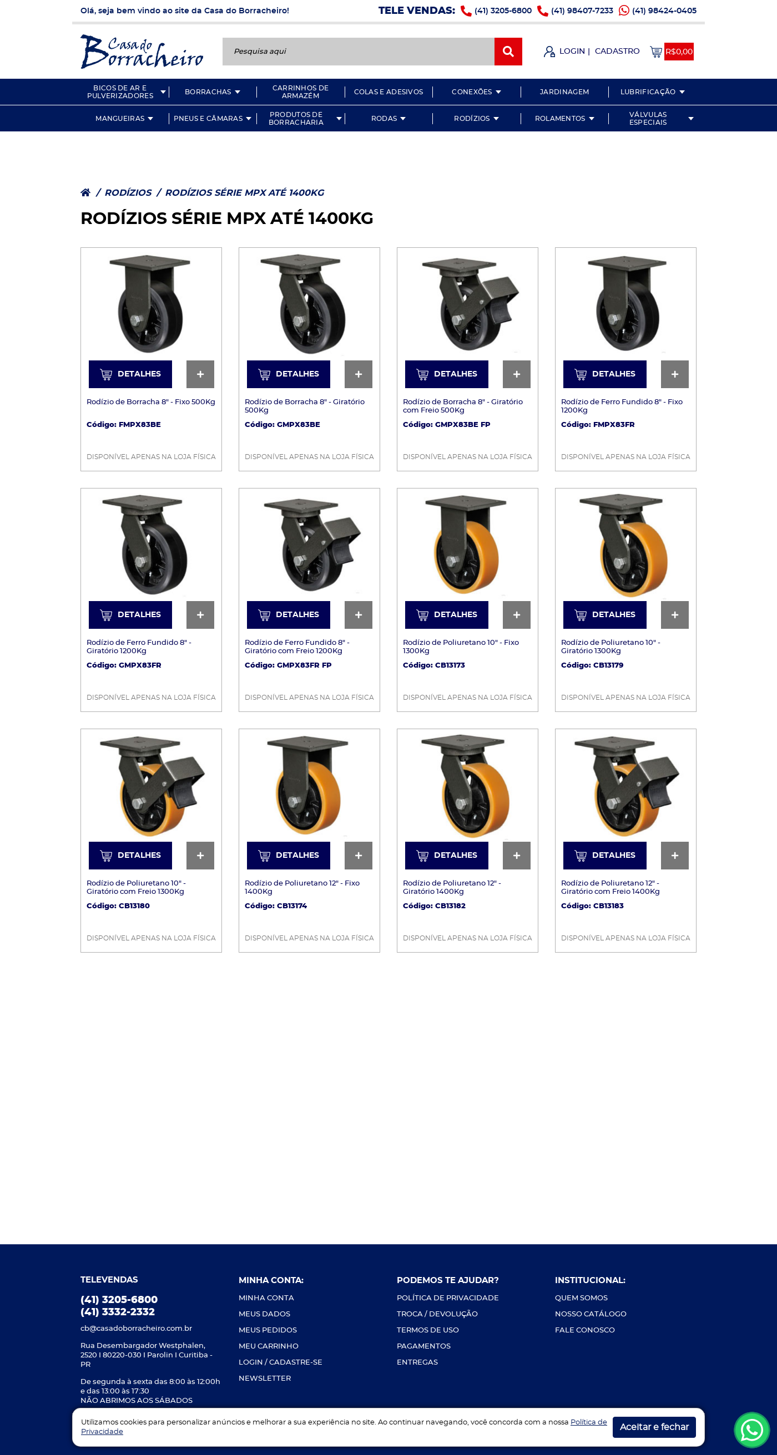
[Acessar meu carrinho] (672, 51)
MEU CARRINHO (269, 1346)
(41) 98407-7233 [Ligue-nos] (582, 11)
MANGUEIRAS (119, 118)
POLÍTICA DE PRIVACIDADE (448, 1298)
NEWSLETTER (265, 1378)
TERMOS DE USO (428, 1330)
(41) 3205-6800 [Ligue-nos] (503, 11)
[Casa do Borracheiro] (141, 50)
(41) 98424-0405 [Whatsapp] (664, 11)
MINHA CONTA (266, 1298)
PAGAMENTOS (424, 1346)
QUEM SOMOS (581, 1298)
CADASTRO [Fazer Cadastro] (617, 51)
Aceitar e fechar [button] (654, 1427)
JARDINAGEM (564, 92)
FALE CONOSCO (585, 1330)
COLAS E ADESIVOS (388, 92)
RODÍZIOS (472, 118)
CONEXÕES (472, 92)
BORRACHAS (208, 92)
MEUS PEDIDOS (268, 1330)
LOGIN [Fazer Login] (572, 51)
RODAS (384, 118)
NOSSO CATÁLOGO (591, 1314)
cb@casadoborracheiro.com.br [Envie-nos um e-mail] (136, 1328)
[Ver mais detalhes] (151, 316)
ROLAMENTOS (560, 118)
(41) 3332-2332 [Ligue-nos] (117, 1312)
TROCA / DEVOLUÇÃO (437, 1314)
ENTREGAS (417, 1362)
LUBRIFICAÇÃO (648, 92)
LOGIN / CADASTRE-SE (280, 1362)
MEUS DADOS (264, 1314)
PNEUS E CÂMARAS (208, 118)
